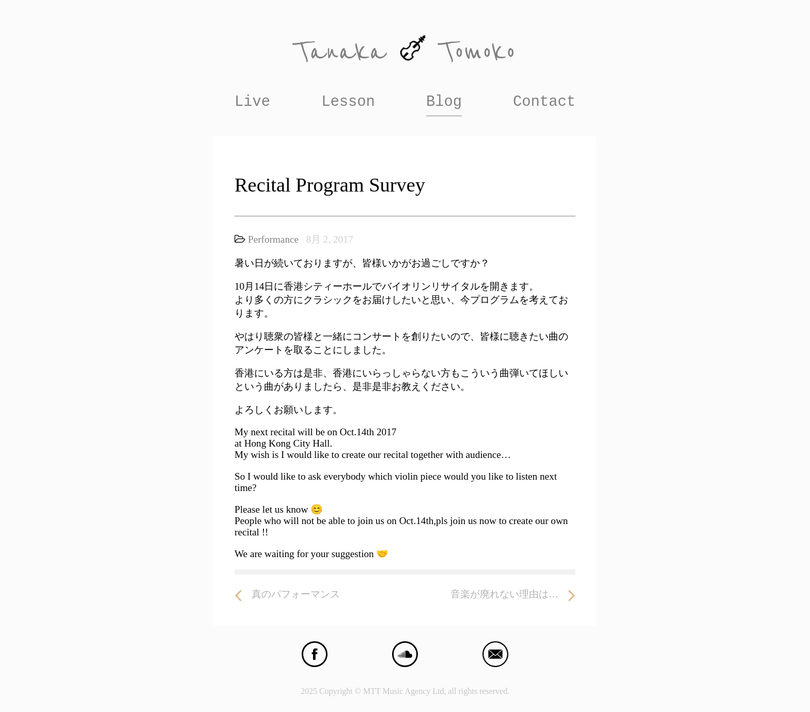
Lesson (348, 101)
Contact (544, 101)
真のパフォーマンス (287, 595)
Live (252, 101)
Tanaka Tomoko (405, 52)
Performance (273, 239)
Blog (444, 101)
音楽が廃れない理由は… (512, 595)
